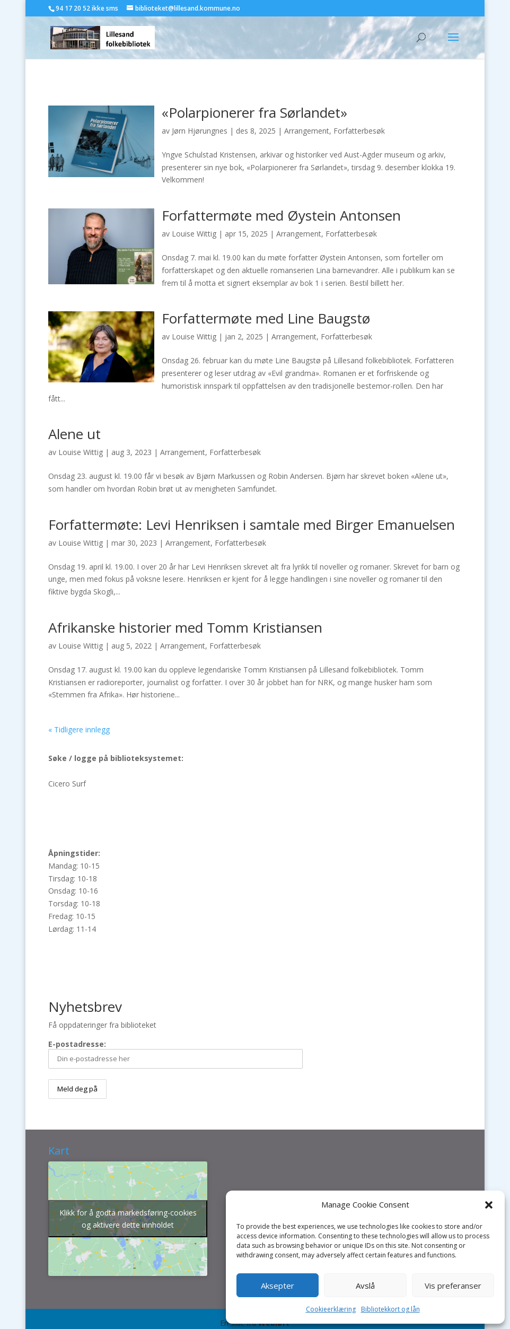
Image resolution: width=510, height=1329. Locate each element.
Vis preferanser (453, 1285)
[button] (488, 1205)
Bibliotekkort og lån (390, 1309)
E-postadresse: (175, 1054)
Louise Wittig (194, 234)
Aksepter (277, 1285)
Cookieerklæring (331, 1309)
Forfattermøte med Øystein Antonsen (281, 215)
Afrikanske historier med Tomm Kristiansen (185, 627)
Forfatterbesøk (359, 131)
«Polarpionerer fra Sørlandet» (254, 112)
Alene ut (74, 433)
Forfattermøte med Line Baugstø (266, 318)
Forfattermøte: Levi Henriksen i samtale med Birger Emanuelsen (251, 524)
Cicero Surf (67, 784)
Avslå (365, 1285)
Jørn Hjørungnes (199, 131)
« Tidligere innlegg (79, 729)
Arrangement (306, 131)
